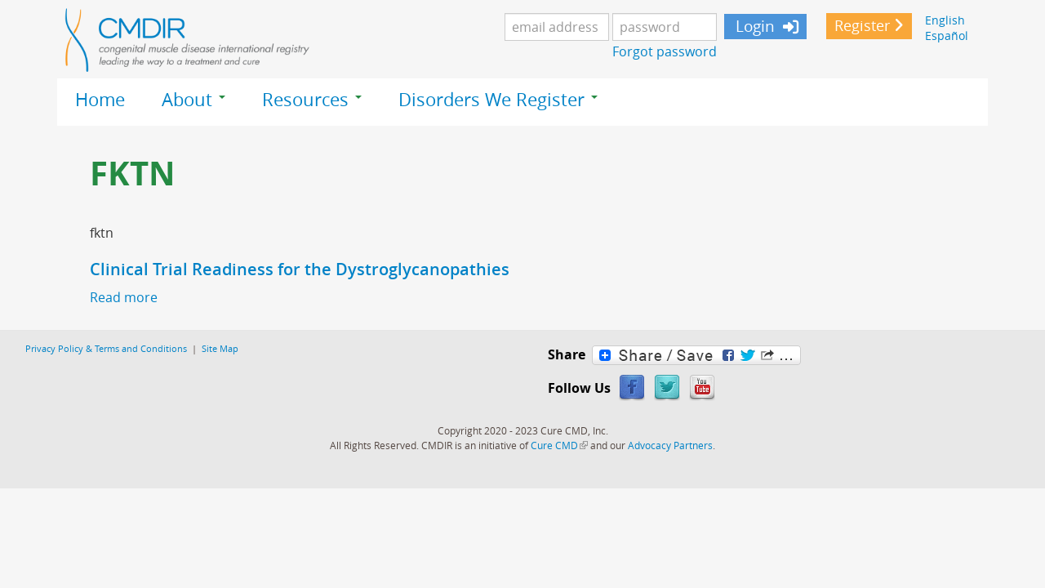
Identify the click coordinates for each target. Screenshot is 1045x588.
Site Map (220, 348)
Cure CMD (559, 445)
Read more (124, 297)
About (193, 99)
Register (862, 25)
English (945, 20)
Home (100, 99)
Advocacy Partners (670, 445)
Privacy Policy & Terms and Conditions (106, 348)
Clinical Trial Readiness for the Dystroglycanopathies (299, 269)
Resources (312, 99)
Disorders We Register (498, 99)
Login (753, 26)
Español (946, 35)
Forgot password (664, 51)
